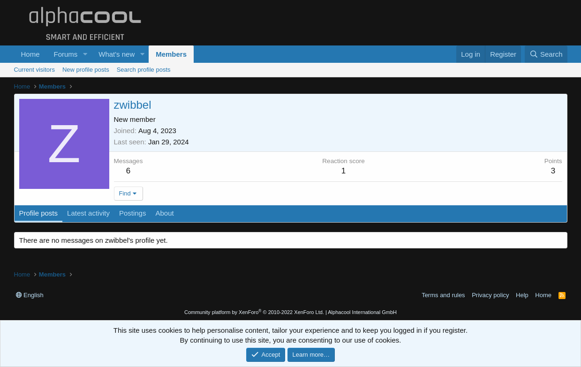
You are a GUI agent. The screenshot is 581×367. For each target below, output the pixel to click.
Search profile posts (144, 69)
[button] (84, 54)
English (30, 295)
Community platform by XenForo (254, 312)
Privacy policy (490, 295)
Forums (66, 54)
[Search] (546, 54)
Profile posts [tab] (38, 213)
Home (30, 54)
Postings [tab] (132, 213)
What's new (116, 54)
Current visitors (34, 69)
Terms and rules (443, 295)
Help (522, 295)
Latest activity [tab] (88, 213)
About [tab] (164, 213)
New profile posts (85, 69)
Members (171, 54)
